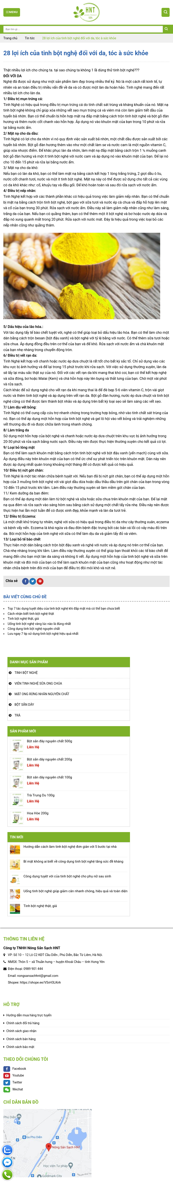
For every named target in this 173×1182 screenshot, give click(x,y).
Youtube (13, 1075)
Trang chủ (10, 38)
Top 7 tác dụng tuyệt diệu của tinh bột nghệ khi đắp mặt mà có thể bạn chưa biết (64, 608)
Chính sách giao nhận (21, 1031)
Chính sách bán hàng (21, 1039)
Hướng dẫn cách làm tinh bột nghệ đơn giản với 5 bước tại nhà (69, 847)
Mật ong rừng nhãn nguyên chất (41, 694)
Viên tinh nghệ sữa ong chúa (38, 683)
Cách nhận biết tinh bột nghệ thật (31, 613)
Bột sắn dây (24, 704)
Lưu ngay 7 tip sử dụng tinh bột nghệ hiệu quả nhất (43, 633)
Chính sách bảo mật (20, 1047)
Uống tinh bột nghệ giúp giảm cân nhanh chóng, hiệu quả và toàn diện (75, 891)
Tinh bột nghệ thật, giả (23, 618)
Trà (17, 715)
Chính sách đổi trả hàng (22, 1023)
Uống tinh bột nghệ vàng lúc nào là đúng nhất (39, 624)
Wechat (13, 1089)
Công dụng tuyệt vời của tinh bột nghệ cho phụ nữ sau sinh (67, 876)
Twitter (12, 1082)
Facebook (14, 1068)
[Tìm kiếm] (166, 12)
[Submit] (166, 29)
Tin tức (30, 38)
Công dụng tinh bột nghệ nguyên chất (34, 629)
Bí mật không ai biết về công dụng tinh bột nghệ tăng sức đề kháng (73, 861)
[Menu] (11, 12)
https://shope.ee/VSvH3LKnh (40, 982)
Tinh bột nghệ (26, 672)
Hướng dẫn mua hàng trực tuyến (29, 1015)
